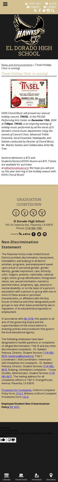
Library (49, 7)
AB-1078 (28, 318)
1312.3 (19, 393)
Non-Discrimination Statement (20, 244)
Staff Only (32, 3)
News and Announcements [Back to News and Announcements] (16, 65)
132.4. (25, 397)
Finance (33, 7)
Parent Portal (21, 477)
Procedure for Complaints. (17, 390)
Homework (37, 477)
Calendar (6, 477)
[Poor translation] (11, 440)
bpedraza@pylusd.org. (21, 356)
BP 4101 (14, 407)
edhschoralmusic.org (16, 168)
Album (50, 3)
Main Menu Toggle (5, 4)
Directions (51, 477)
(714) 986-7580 (33, 228)
